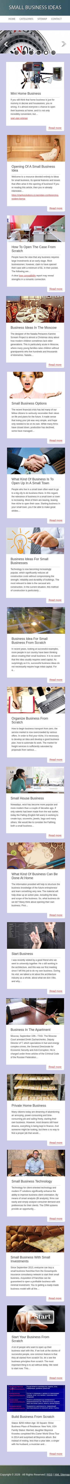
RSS (49, 1474)
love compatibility (27, 275)
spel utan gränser (19, 118)
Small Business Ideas (35, 8)
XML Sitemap (62, 1474)
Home (11, 19)
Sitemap (42, 19)
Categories (26, 19)
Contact (56, 19)
